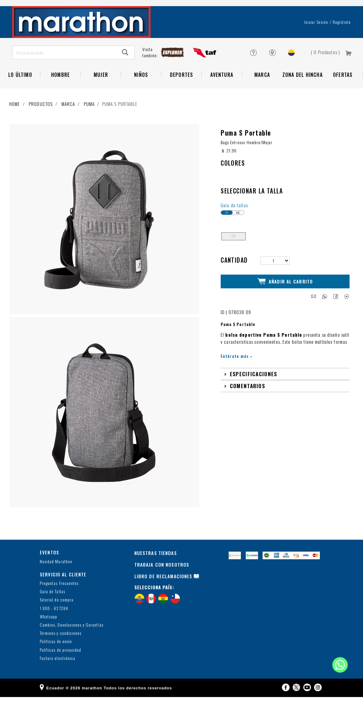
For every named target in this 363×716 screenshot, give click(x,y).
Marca (262, 90)
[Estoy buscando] (64, 68)
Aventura (221, 90)
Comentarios (247, 404)
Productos (41, 119)
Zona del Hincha (303, 90)
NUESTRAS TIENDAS (155, 571)
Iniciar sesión (316, 38)
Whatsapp (48, 635)
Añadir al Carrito (285, 300)
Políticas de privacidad (60, 669)
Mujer (101, 90)
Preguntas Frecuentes (59, 602)
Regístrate (342, 38)
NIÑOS (141, 90)
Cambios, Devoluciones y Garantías (71, 644)
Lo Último (20, 90)
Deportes (181, 90)
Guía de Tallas (52, 610)
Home (14, 119)
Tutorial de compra (56, 619)
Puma (89, 119)
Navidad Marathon (56, 580)
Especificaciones (253, 392)
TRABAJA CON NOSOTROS (161, 583)
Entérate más (236, 374)
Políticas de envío (56, 660)
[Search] (125, 68)
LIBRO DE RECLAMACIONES (163, 595)
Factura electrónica (57, 677)
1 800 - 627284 (54, 627)
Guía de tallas (234, 224)
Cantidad (234, 279)
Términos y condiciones (60, 652)
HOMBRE (60, 90)
